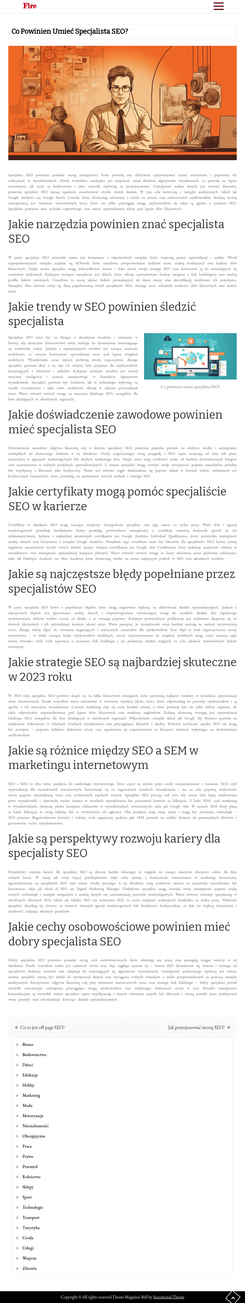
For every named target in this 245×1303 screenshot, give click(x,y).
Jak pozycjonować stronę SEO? (196, 1027)
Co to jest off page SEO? (42, 1027)
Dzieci (27, 1065)
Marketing (31, 1095)
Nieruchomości (35, 1126)
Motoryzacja (32, 1115)
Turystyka (31, 1227)
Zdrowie (29, 1268)
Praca (27, 1146)
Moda (27, 1105)
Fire (29, 6)
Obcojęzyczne (34, 1136)
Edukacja (30, 1075)
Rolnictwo (31, 1177)
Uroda (27, 1238)
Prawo (27, 1156)
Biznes (27, 1044)
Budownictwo (34, 1054)
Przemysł (30, 1166)
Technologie (32, 1207)
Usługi (28, 1248)
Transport (31, 1217)
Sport (27, 1197)
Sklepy (27, 1187)
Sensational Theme (168, 1297)
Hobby (28, 1085)
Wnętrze (29, 1258)
